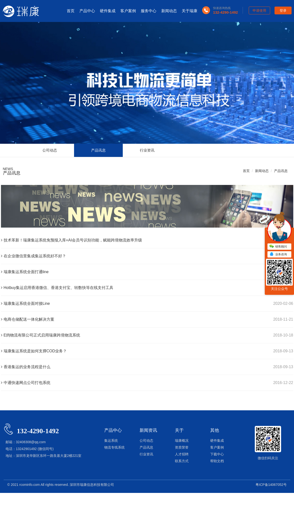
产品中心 (87, 11)
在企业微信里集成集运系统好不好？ (33, 256)
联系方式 (182, 461)
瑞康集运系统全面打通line (25, 272)
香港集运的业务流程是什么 (25, 367)
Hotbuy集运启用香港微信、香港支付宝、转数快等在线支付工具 (57, 288)
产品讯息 (98, 150)
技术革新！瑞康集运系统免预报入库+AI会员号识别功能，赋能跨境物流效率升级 (71, 240)
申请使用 (259, 10)
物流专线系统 (114, 447)
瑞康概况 (182, 440)
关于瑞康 (189, 11)
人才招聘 (182, 454)
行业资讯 (147, 150)
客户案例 (128, 11)
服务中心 (148, 11)
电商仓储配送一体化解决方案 (27, 319)
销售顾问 (278, 246)
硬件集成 (107, 11)
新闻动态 (169, 11)
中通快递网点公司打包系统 (25, 383)
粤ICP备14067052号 (271, 485)
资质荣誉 (182, 447)
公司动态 (49, 150)
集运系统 (111, 440)
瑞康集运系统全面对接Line (25, 303)
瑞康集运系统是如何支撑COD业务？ (34, 351)
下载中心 (217, 454)
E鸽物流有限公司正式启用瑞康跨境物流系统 (40, 335)
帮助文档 (217, 461)
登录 (283, 10)
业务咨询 (278, 254)
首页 (71, 11)
